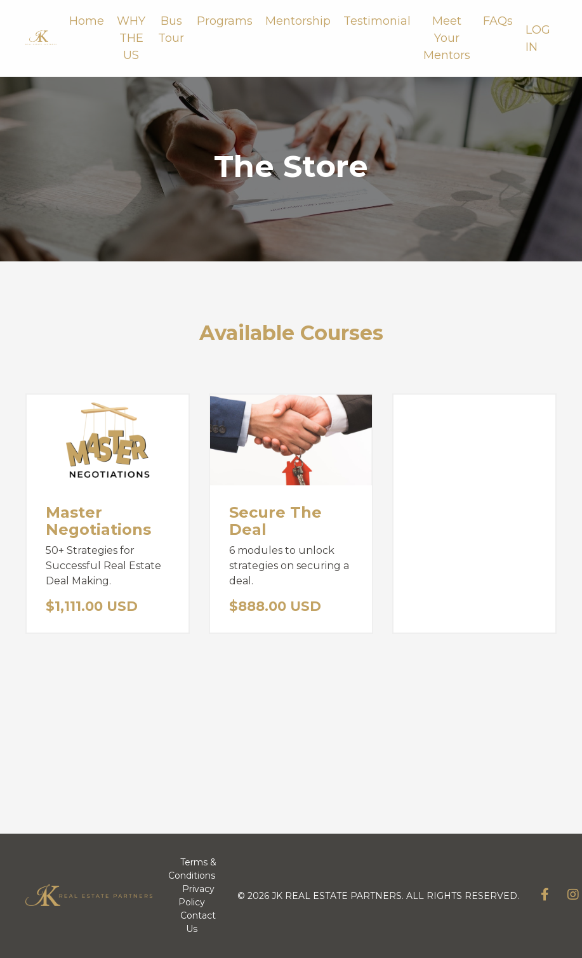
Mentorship (298, 21)
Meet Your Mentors (446, 38)
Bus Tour (171, 29)
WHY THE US (131, 38)
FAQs (498, 21)
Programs (225, 21)
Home (86, 21)
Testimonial (377, 21)
